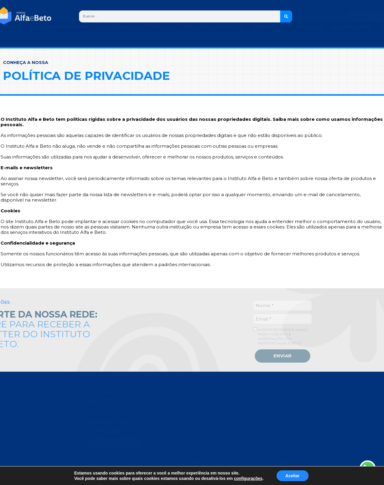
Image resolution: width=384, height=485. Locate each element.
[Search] (292, 16)
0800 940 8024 (295, 391)
